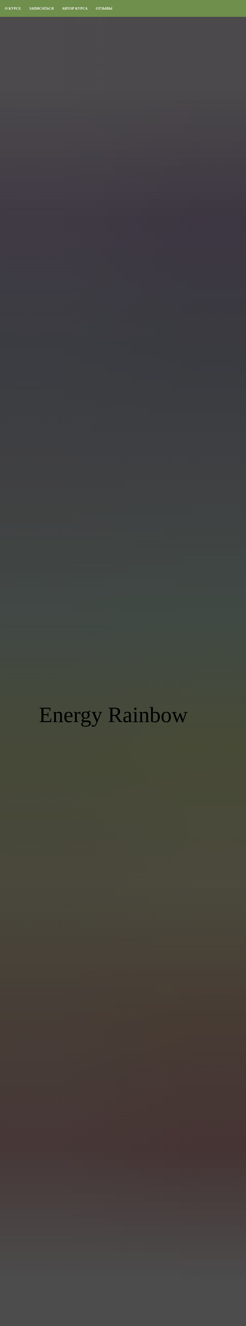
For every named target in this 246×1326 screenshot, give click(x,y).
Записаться (41, 8)
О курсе (13, 8)
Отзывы (104, 8)
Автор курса (75, 8)
